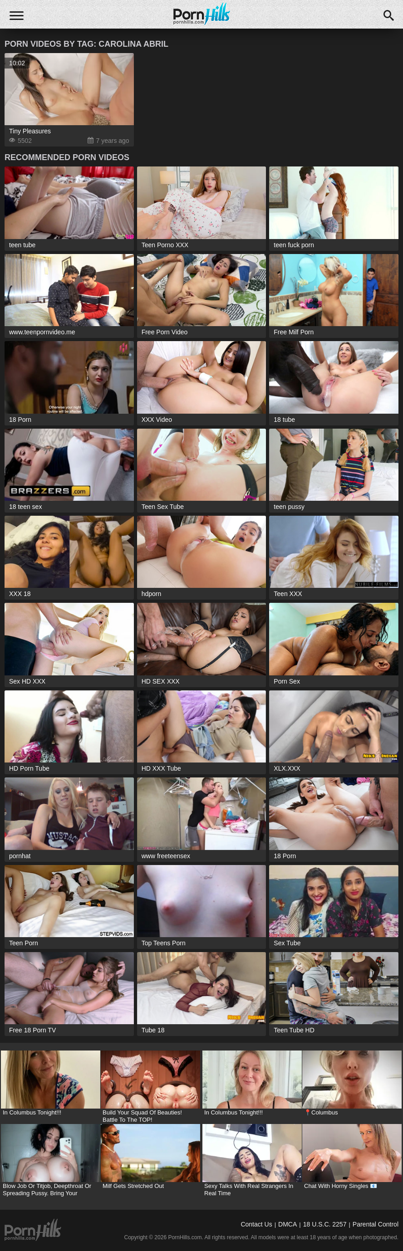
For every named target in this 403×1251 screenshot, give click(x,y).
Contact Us (256, 1224)
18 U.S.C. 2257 (325, 1224)
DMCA (287, 1224)
